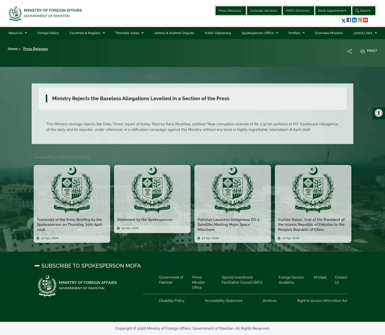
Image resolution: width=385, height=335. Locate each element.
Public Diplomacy (218, 33)
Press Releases (230, 10)
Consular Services (263, 10)
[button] (343, 20)
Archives (270, 301)
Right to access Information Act (322, 301)
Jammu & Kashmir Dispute (174, 33)
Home (13, 49)
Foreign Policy (48, 33)
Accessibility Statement (223, 301)
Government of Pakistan (171, 279)
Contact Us (341, 279)
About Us (15, 33)
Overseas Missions (329, 33)
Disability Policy (171, 301)
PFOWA (320, 278)
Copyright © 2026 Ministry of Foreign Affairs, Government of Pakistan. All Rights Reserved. (192, 328)
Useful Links (363, 33)
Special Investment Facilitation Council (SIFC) (242, 279)
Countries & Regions (85, 33)
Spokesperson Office (258, 33)
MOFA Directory (297, 10)
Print (368, 51)
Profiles (295, 33)
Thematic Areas (127, 33)
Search (363, 11)
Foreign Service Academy (291, 279)
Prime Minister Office (198, 282)
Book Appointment (332, 10)
